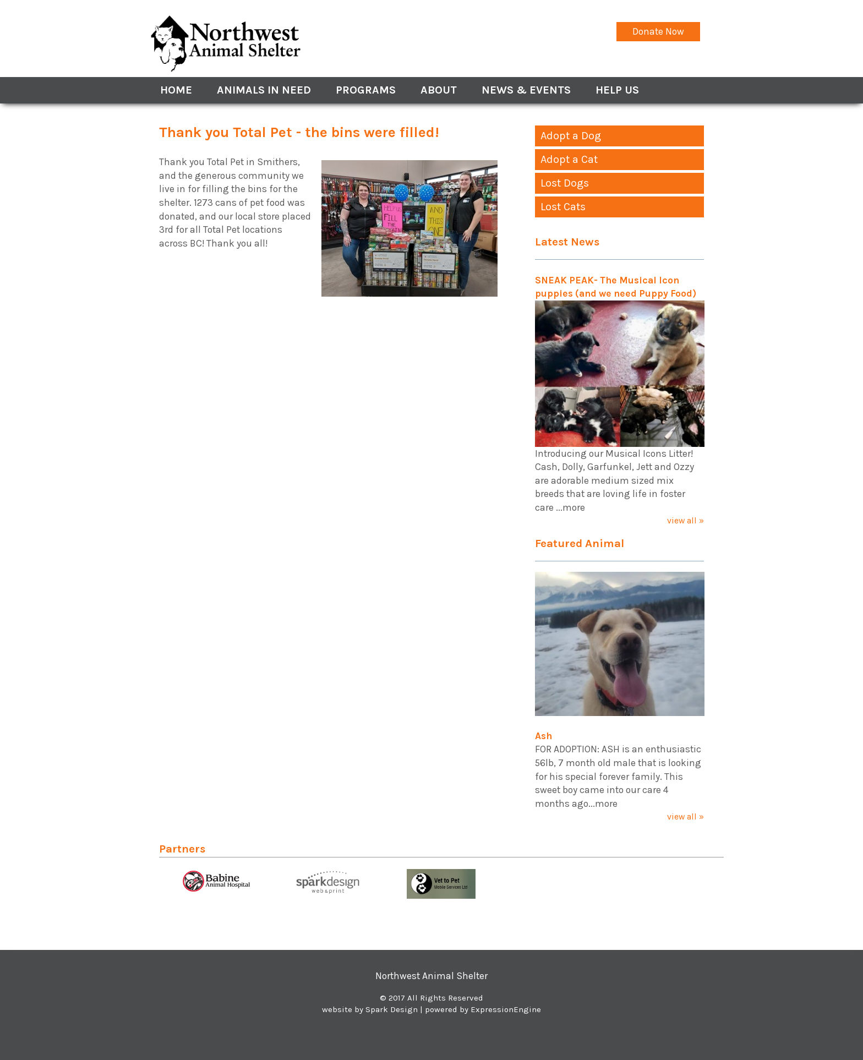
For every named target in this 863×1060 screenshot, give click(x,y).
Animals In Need (264, 90)
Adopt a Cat (569, 159)
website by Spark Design (370, 1009)
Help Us (617, 90)
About (438, 90)
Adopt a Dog (570, 135)
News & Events (526, 90)
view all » (685, 520)
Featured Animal (579, 543)
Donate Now (658, 31)
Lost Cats (563, 206)
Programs (366, 90)
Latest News (567, 241)
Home (176, 90)
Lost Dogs (564, 183)
